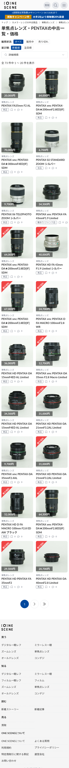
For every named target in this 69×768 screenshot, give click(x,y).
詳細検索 (14, 54)
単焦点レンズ (48, 22)
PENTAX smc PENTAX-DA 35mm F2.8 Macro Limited (51, 375)
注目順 (28, 47)
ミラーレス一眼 (43, 644)
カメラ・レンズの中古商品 (25, 22)
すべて (18, 41)
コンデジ (39, 657)
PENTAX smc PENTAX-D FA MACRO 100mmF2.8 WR (50, 322)
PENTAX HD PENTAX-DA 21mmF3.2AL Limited (51, 425)
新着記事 (39, 709)
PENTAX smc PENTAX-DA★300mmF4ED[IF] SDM (15, 163)
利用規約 (6, 747)
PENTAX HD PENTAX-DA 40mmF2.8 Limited (51, 580)
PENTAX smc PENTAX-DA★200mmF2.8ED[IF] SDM (50, 109)
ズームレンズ (8, 651)
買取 (47, 5)
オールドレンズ (10, 657)
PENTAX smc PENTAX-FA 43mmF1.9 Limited (51, 216)
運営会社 (39, 754)
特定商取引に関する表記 (15, 754)
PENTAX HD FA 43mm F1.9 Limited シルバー (49, 266)
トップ (4, 22)
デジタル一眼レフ (11, 644)
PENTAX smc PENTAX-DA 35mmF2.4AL (17, 476)
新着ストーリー (10, 709)
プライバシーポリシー (46, 747)
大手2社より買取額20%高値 (48, 16)
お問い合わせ (8, 760)
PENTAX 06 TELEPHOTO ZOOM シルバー (16, 216)
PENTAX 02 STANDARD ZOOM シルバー (50, 161)
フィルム (39, 680)
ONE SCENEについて (13, 740)
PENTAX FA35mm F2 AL (15, 105)
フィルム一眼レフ (11, 680)
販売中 (30, 41)
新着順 (16, 47)
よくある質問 (41, 740)
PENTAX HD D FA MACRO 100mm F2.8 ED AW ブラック (16, 528)
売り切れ (43, 41)
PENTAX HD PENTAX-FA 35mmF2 (16, 580)
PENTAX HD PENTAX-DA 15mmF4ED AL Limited (16, 375)
